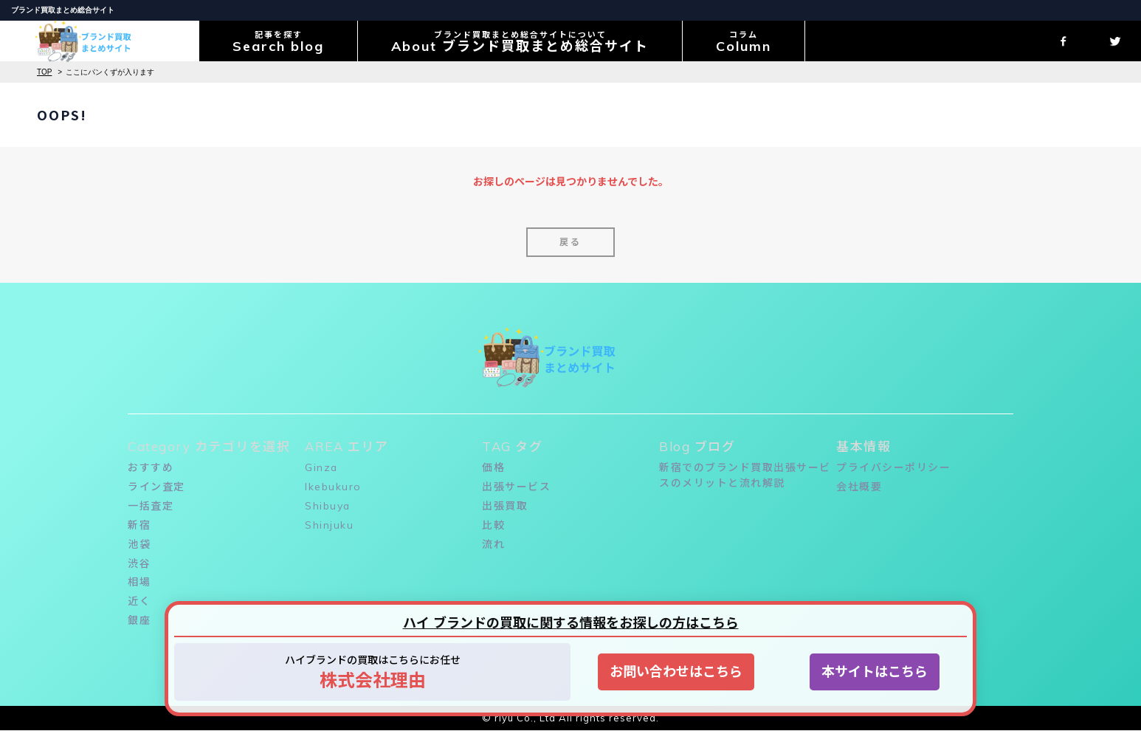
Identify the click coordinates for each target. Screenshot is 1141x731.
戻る (570, 241)
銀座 (139, 621)
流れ (493, 544)
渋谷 (139, 563)
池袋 (139, 544)
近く (139, 601)
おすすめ (150, 467)
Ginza (322, 467)
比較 (493, 525)
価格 (493, 467)
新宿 (139, 525)
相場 (139, 582)
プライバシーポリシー (893, 467)
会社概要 (859, 486)
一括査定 (150, 505)
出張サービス (516, 486)
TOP (44, 72)
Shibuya (328, 505)
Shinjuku (329, 525)
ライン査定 (156, 486)
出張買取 (505, 505)
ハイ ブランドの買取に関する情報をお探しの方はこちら (571, 622)
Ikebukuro (333, 486)
